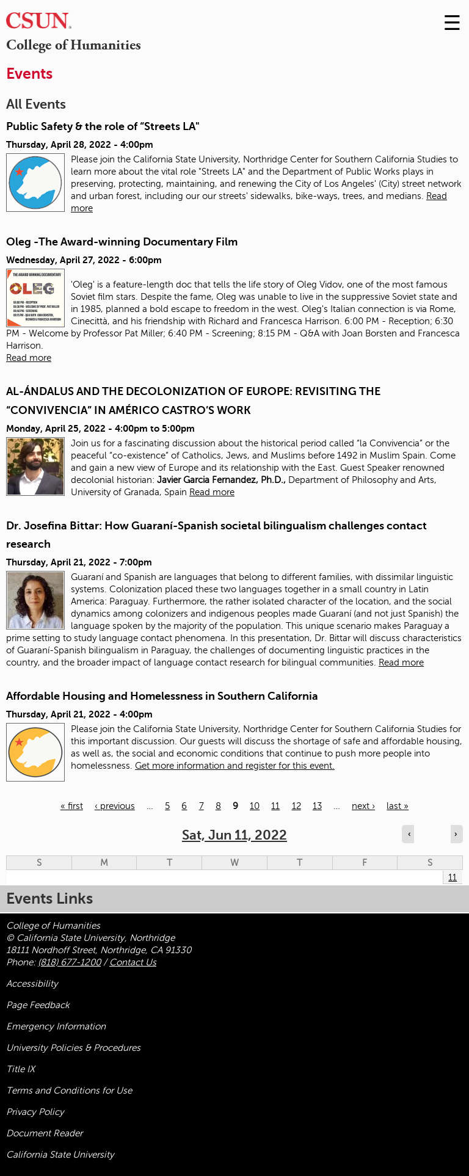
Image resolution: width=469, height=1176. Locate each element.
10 (255, 806)
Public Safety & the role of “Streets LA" (103, 126)
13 (317, 806)
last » (398, 806)
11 (275, 806)
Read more (28, 358)
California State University (60, 1155)
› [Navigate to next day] (455, 834)
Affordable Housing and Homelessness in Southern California (162, 696)
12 (296, 806)
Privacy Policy (35, 1112)
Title (20, 1069)
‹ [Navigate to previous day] (409, 834)
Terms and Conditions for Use (69, 1090)
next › (363, 806)
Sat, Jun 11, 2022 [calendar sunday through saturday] (234, 835)
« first (71, 806)
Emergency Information (56, 1026)
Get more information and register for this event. (235, 766)
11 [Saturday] (452, 877)
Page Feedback (38, 1005)
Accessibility (32, 984)
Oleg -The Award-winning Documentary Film (122, 242)
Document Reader (44, 1133)
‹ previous (115, 806)
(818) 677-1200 (69, 962)
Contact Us (132, 962)
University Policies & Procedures (73, 1048)
